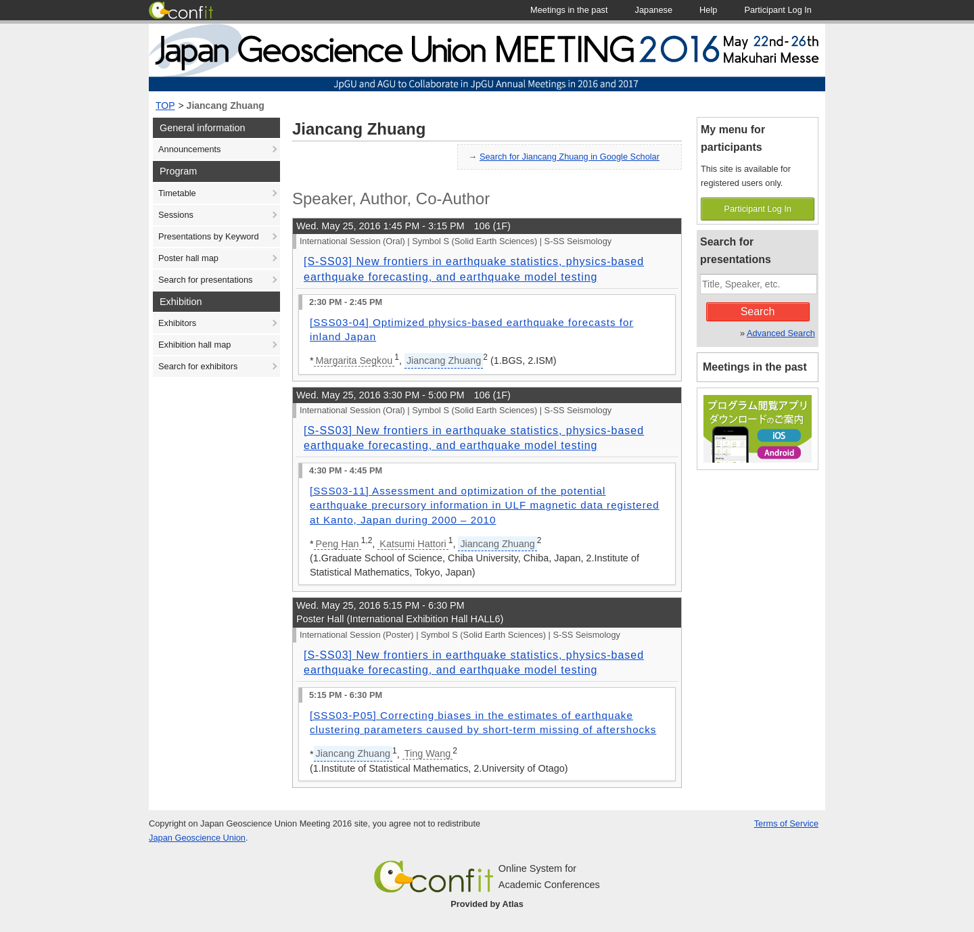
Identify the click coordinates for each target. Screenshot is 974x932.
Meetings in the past (755, 367)
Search (758, 311)
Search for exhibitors (197, 366)
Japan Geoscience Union (197, 838)
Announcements (189, 149)
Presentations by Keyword (208, 236)
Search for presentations (205, 280)
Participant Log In (757, 209)
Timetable (177, 193)
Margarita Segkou (354, 360)
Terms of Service (786, 823)
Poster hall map (188, 258)
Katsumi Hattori (412, 543)
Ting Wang (427, 753)
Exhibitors (177, 323)
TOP (165, 105)
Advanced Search (781, 333)
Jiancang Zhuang (225, 105)
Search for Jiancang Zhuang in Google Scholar (569, 157)
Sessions (175, 215)
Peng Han (337, 543)
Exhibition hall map (194, 345)
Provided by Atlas (487, 904)
